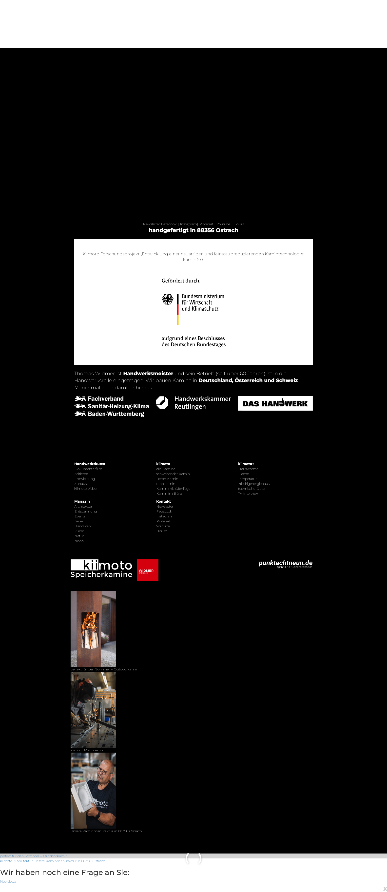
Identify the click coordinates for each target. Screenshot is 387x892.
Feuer (78, 521)
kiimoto (163, 464)
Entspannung (85, 511)
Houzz (238, 224)
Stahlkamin (165, 483)
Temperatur (247, 478)
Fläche (243, 474)
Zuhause (81, 483)
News (78, 541)
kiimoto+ (246, 464)
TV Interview (248, 493)
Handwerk (83, 526)
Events (79, 516)
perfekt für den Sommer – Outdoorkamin (34, 856)
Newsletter (151, 224)
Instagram (188, 224)
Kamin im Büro (169, 493)
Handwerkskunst (89, 464)
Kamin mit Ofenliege (173, 488)
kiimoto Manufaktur (16, 861)
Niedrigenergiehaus (254, 483)
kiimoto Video (85, 488)
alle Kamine (165, 469)
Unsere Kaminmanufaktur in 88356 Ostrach (69, 861)
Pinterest (206, 224)
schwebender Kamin (173, 474)
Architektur (83, 506)
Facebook (169, 224)
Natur (79, 536)
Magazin (82, 501)
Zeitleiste (81, 474)
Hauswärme (248, 469)
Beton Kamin (167, 478)
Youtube (223, 224)
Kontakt (163, 501)
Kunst (79, 531)
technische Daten (252, 488)
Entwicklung (84, 478)
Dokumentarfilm (88, 469)
